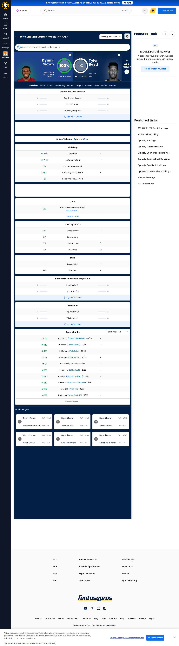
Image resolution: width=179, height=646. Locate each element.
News (96, 85)
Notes (104, 85)
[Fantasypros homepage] (5, 7)
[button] (72, 47)
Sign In (152, 618)
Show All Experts (72, 401)
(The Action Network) (76, 338)
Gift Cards (84, 580)
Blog (96, 618)
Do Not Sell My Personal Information (127, 637)
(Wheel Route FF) (74, 395)
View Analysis (73, 210)
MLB (55, 566)
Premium (132, 618)
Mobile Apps (128, 559)
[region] (89, 637)
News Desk (127, 566)
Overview (33, 85)
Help (122, 618)
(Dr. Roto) (74, 363)
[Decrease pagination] (165, 34)
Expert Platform (87, 573)
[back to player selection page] (16, 36)
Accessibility (72, 618)
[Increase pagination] (172, 34)
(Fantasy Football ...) (74, 376)
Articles (112, 85)
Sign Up (142, 618)
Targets (79, 85)
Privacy (38, 618)
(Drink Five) (73, 389)
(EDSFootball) (74, 370)
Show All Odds (72, 216)
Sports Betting (129, 580)
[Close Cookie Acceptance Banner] (174, 637)
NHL (55, 580)
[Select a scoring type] (110, 36)
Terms (61, 618)
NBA (55, 573)
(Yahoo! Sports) (73, 345)
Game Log (60, 85)
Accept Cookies (155, 637)
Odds (50, 85)
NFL (54, 559)
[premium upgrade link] (153, 11)
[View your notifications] (145, 11)
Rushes (88, 85)
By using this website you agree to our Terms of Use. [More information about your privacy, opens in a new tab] (30, 643)
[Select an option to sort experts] (117, 331)
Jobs (103, 618)
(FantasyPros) (74, 357)
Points (70, 85)
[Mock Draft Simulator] (155, 69)
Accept (127, 3)
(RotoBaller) (74, 351)
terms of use (113, 3)
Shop (125, 573)
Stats (42, 85)
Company (86, 618)
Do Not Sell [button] (50, 618)
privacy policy (94, 3)
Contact (113, 618)
